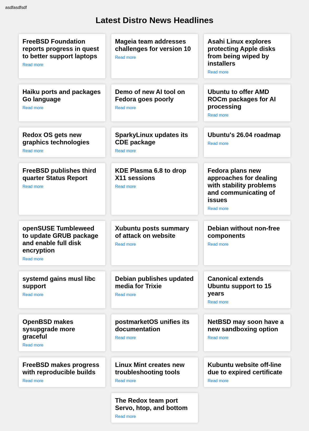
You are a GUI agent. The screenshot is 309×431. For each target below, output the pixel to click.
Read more (33, 64)
